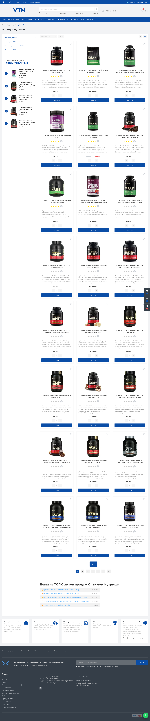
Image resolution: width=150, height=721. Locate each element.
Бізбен (4, 696)
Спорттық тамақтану (11, 19)
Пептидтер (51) (10, 42)
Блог (82, 19)
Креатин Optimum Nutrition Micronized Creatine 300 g (61, 590)
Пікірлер (90, 19)
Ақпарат (74, 19)
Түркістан (95, 13)
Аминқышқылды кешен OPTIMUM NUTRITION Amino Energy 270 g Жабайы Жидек (93, 202)
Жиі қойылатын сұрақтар (10, 693)
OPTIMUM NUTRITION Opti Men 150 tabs (56, 605)
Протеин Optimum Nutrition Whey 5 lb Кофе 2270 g (25, 97)
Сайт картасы (6, 701)
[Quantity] (57, 95)
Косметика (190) (10, 50)
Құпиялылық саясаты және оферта (13, 685)
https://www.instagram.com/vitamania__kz (40, 688)
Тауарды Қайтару (7, 699)
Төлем (18, 2)
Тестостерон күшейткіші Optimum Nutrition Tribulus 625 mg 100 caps (66, 601)
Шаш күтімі (17, 651)
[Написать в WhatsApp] (145, 715)
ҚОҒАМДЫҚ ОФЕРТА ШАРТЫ (93, 666)
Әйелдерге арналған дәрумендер (43, 651)
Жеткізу (25, 2)
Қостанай (30, 651)
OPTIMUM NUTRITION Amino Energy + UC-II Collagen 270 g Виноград (26, 72)
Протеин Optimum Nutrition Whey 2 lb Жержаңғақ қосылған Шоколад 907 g (26, 109)
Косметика (39, 19)
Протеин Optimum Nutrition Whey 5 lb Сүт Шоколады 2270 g (27, 122)
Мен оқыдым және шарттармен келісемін (98, 666)
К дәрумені (24, 651)
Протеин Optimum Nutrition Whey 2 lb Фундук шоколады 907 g (27, 84)
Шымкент (63, 13)
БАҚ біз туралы (7, 688)
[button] (147, 307)
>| (108, 571)
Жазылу (142, 662)
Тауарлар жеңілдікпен (9, 707)
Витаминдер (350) (11, 38)
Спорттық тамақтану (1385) (14, 46)
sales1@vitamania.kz (83, 680)
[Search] (96, 9)
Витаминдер (27, 19)
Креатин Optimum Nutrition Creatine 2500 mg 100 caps (61, 593)
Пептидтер (51, 19)
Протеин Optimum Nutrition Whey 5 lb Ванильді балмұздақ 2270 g (65, 597)
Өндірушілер (63, 19)
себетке (57, 100)
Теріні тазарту (79, 13)
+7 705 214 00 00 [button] (83, 677)
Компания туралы (35, 2)
